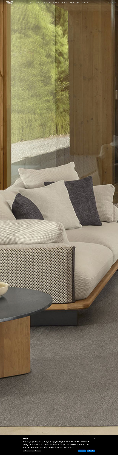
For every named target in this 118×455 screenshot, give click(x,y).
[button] (94, 438)
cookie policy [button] (60, 442)
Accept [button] (91, 450)
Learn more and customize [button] (32, 450)
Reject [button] (82, 450)
